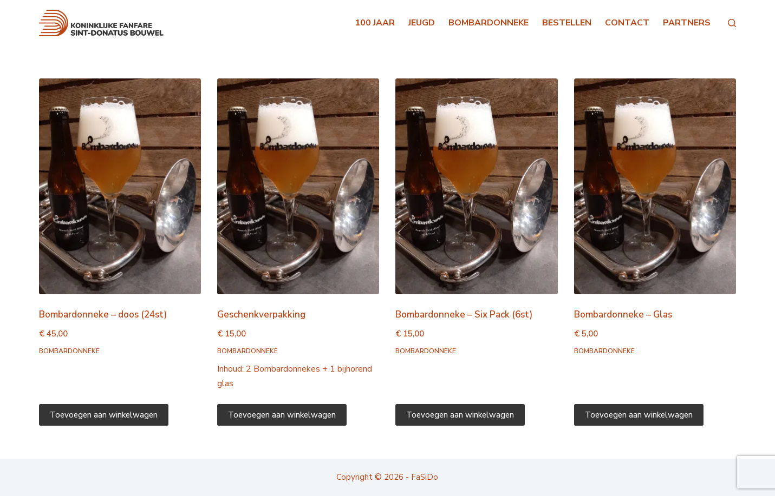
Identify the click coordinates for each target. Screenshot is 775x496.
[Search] (732, 23)
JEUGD (421, 23)
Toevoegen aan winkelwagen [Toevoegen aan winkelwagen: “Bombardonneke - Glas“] (639, 414)
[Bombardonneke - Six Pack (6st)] (476, 186)
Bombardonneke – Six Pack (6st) (463, 314)
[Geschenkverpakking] (298, 186)
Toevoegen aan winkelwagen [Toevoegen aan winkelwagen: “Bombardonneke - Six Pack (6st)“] (460, 414)
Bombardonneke (69, 351)
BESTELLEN (566, 23)
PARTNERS (687, 23)
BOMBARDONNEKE (488, 23)
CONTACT (627, 23)
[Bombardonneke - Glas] (655, 186)
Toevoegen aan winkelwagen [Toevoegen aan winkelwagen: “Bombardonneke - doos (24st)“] (104, 414)
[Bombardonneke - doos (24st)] (120, 186)
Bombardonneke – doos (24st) (103, 314)
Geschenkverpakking (261, 314)
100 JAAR (375, 23)
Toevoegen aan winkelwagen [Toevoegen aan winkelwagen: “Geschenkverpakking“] (282, 414)
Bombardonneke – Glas (623, 314)
